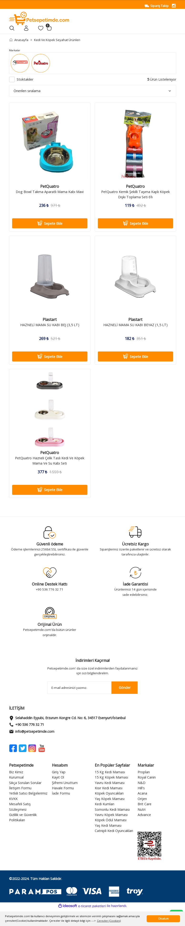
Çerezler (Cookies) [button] (109, 920)
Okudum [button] (163, 918)
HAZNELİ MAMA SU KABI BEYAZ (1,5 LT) (135, 325)
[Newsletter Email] (92, 687)
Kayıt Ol (58, 777)
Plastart (50, 319)
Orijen (142, 798)
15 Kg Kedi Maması (110, 772)
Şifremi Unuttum (65, 782)
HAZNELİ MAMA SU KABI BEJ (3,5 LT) (49, 325)
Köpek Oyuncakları (109, 793)
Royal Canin (147, 777)
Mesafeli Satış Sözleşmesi (20, 806)
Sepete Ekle (49, 223)
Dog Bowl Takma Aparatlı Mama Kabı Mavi (50, 191)
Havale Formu (63, 788)
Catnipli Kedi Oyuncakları (114, 830)
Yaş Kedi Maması (108, 825)
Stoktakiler (25, 79)
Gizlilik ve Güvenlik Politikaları (23, 817)
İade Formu (61, 793)
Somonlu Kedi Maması (112, 809)
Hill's (141, 788)
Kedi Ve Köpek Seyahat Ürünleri (57, 40)
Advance (144, 814)
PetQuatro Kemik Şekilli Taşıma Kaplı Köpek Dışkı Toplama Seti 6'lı (135, 194)
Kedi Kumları (104, 804)
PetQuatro (49, 186)
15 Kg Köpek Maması (111, 777)
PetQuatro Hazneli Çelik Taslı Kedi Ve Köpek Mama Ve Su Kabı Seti (49, 461)
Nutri (141, 809)
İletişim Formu (20, 788)
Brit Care (144, 804)
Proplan (144, 772)
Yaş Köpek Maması (110, 798)
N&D (141, 782)
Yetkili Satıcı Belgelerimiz (28, 793)
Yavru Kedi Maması (110, 782)
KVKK (13, 798)
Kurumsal (16, 777)
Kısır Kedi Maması (108, 788)
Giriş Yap (58, 772)
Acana (142, 793)
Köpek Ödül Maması (110, 820)
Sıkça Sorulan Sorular (25, 782)
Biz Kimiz (16, 772)
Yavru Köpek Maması (111, 814)
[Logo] (39, 18)
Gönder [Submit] (124, 687)
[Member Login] (26, 28)
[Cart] (49, 28)
